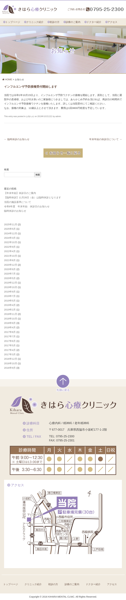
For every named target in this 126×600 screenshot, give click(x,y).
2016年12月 (10, 359)
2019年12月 (10, 282)
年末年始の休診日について (105, 139)
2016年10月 (10, 363)
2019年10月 (10, 287)
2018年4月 (10, 327)
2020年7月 (10, 273)
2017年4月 (10, 350)
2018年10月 (10, 318)
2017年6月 (10, 341)
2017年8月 (10, 332)
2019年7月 (10, 296)
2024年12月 (10, 233)
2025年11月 (10, 224)
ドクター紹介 (94, 22)
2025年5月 (10, 229)
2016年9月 (10, 368)
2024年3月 (10, 238)
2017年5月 (10, 345)
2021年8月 (10, 260)
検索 (6, 169)
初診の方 (54, 22)
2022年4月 (10, 251)
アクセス (112, 22)
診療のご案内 (73, 22)
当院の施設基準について (17, 202)
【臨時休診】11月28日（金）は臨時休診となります (32, 197)
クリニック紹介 (34, 22)
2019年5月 (10, 300)
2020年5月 (10, 278)
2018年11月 (10, 314)
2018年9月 (10, 323)
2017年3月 (10, 354)
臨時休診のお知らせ (16, 139)
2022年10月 (10, 242)
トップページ (12, 22)
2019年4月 (10, 305)
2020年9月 (10, 269)
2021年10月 (10, 256)
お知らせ (30, 116)
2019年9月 (10, 291)
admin (58, 116)
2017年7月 (10, 336)
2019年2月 (10, 309)
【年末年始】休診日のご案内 (20, 193)
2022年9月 (10, 247)
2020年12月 (10, 265)
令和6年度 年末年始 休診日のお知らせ (27, 206)
